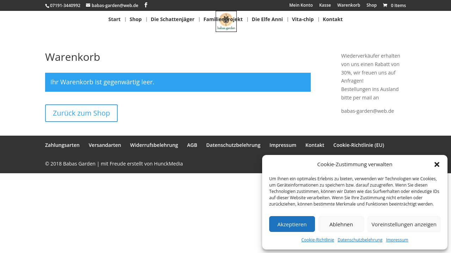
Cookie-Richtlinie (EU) (358, 145)
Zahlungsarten (62, 145)
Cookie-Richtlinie (317, 240)
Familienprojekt (223, 19)
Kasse (325, 5)
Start (114, 19)
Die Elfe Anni (267, 19)
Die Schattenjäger (172, 19)
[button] (436, 164)
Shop (371, 5)
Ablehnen (341, 224)
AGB (192, 145)
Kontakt (332, 19)
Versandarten (105, 145)
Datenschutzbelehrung (360, 240)
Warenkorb (348, 5)
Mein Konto (301, 5)
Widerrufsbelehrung (154, 145)
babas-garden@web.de (367, 111)
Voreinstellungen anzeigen (404, 224)
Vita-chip (303, 19)
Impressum (397, 240)
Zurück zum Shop (81, 113)
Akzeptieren (292, 224)
